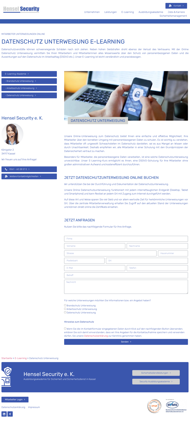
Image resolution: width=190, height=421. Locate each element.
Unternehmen (92, 12)
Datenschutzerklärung (96, 335)
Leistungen (110, 12)
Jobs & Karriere (176, 12)
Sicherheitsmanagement (173, 15)
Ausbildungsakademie (151, 12)
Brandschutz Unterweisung (81, 305)
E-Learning (127, 12)
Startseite (6, 358)
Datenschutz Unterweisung (81, 312)
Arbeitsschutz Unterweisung (82, 309)
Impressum (34, 407)
